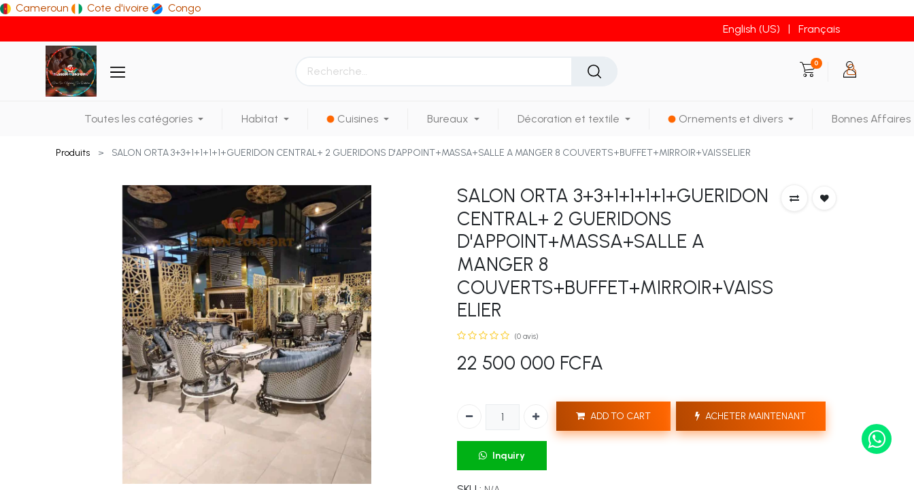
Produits (73, 153)
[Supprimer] (469, 416)
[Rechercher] (594, 71)
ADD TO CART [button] (613, 416)
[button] (794, 198)
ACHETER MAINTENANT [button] (750, 416)
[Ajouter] (536, 416)
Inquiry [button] (502, 455)
